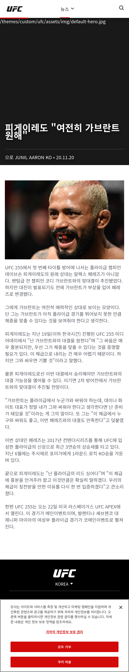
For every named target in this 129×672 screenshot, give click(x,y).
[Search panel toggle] (121, 8)
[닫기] (120, 607)
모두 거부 (64, 646)
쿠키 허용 (64, 661)
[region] (64, 635)
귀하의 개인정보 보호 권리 (64, 631)
